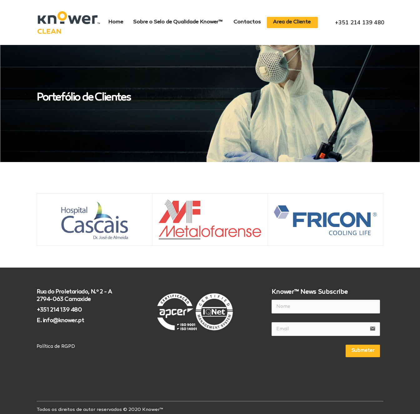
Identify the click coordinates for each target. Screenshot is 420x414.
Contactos (248, 20)
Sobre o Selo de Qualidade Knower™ (177, 20)
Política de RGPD (56, 343)
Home (112, 20)
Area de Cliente (295, 20)
